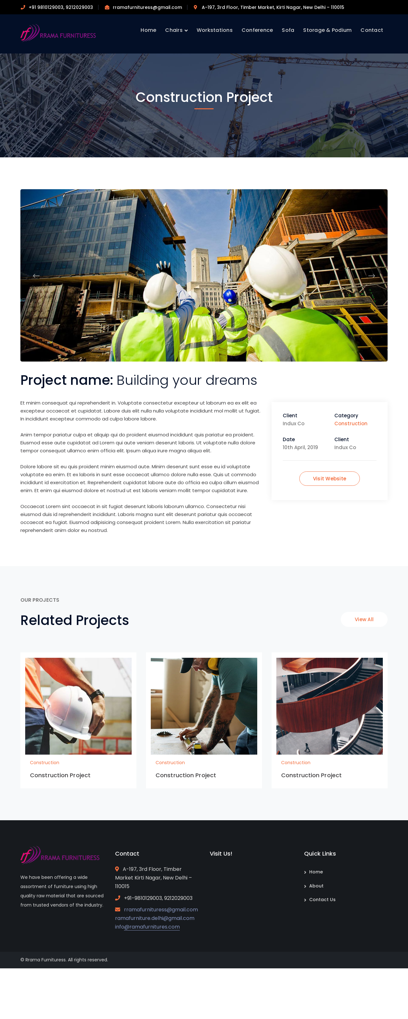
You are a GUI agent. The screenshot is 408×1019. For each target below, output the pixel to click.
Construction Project (60, 775)
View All (364, 619)
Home (316, 872)
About (316, 886)
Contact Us (322, 899)
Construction (351, 423)
